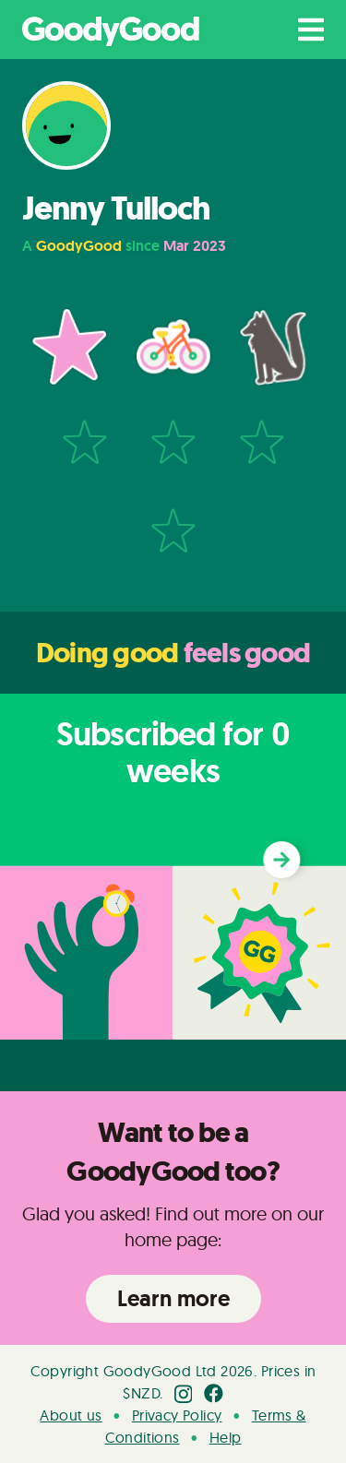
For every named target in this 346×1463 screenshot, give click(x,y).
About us (70, 1415)
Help (225, 1437)
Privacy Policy (177, 1415)
